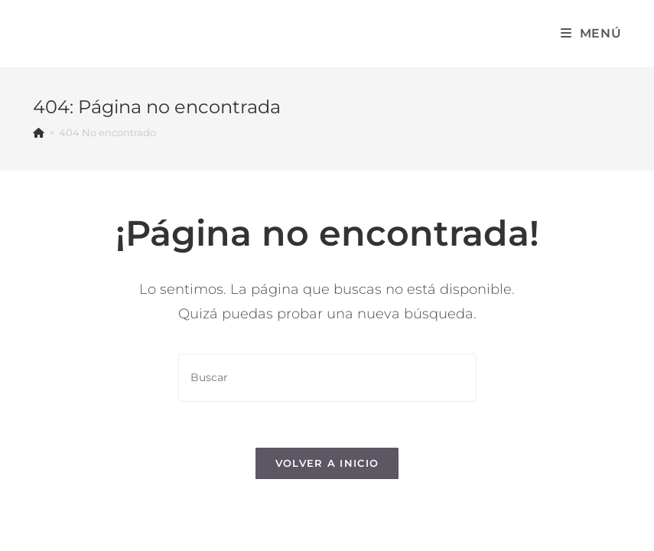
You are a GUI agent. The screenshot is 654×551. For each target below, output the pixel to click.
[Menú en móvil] (591, 33)
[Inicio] (38, 132)
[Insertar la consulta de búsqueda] (327, 378)
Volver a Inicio (327, 463)
